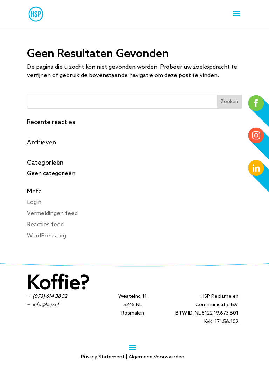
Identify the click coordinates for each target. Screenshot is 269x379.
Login (34, 202)
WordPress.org (46, 236)
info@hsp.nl (45, 305)
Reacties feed (45, 224)
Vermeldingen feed (52, 213)
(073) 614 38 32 (50, 296)
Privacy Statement (103, 357)
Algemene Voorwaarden (156, 357)
